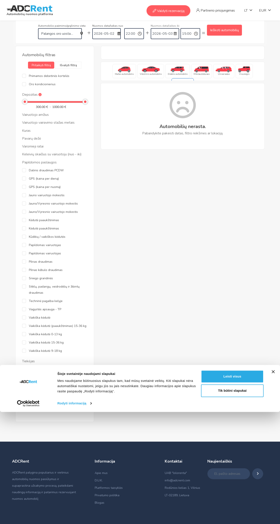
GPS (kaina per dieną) (44, 179)
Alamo (33, 394)
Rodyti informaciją (71, 515)
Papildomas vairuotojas (45, 245)
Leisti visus (232, 488)
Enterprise (36, 386)
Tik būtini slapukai (232, 503)
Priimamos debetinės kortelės (49, 76)
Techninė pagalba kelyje (46, 301)
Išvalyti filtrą (68, 65)
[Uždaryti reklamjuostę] (273, 483)
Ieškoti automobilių (224, 33)
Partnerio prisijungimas (215, 10)
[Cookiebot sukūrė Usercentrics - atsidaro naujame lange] (28, 515)
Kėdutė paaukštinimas (44, 220)
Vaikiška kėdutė (39, 318)
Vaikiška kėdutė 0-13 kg (45, 334)
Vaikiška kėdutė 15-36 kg (46, 342)
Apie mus (101, 473)
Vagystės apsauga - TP (45, 309)
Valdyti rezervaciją (168, 11)
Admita (34, 369)
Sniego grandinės (41, 278)
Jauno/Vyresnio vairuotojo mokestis (53, 203)
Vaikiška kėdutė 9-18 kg (45, 351)
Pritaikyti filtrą (41, 65)
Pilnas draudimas (40, 262)
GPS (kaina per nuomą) (45, 187)
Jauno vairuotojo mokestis (47, 195)
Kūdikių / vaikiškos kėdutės (47, 237)
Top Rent (35, 377)
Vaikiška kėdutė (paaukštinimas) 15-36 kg (57, 326)
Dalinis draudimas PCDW (46, 170)
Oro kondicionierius (42, 84)
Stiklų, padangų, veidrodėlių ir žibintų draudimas (54, 290)
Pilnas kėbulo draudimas (46, 270)
